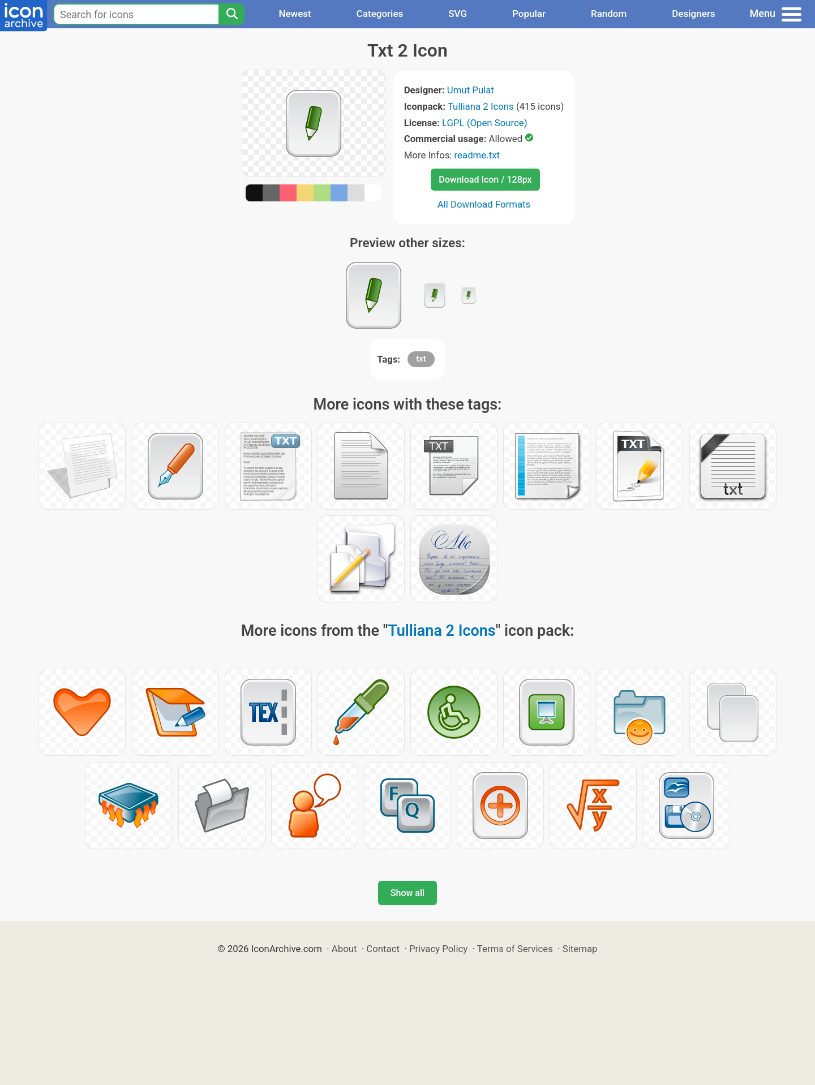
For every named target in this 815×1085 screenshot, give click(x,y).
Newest (294, 13)
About (344, 948)
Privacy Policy (438, 948)
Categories (380, 13)
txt (421, 359)
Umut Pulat (470, 90)
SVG (457, 13)
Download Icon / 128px (485, 179)
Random (609, 13)
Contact (383, 948)
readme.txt (477, 155)
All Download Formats (484, 204)
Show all (407, 893)
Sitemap (580, 948)
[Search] (231, 14)
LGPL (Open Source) (484, 122)
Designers (693, 13)
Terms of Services (515, 948)
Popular (529, 13)
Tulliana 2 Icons (481, 106)
